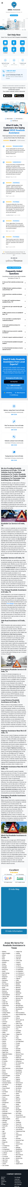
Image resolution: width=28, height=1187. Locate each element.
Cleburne (4, 1009)
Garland (4, 1100)
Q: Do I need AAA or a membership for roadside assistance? (14, 319)
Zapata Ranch (19, 1163)
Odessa (18, 1018)
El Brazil (4, 1059)
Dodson (4, 1045)
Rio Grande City (20, 1063)
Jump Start (17, 1179)
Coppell (4, 1023)
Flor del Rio (5, 1084)
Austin (4, 971)
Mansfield (18, 982)
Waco (17, 1145)
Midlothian (18, 993)
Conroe (4, 1020)
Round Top (18, 1074)
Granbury (4, 1106)
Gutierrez (4, 1115)
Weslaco (18, 1153)
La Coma (4, 1147)
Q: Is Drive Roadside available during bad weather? (14, 342)
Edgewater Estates (7, 1054)
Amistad (4, 966)
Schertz (18, 1095)
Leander (18, 953)
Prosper (18, 1043)
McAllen (18, 984)
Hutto (3, 1129)
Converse (4, 1021)
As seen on (14, 258)
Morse (17, 1002)
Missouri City (19, 998)
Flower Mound (6, 1088)
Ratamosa (18, 1057)
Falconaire (5, 1077)
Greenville (4, 1111)
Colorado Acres (6, 1016)
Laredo (4, 1163)
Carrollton (4, 998)
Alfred (3, 955)
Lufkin (17, 980)
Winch (22, 52)
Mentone (18, 987)
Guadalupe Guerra (6, 1113)
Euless (4, 1072)
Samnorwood (19, 1083)
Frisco (4, 1097)
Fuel (14, 52)
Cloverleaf (5, 1011)
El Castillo (4, 1061)
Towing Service (18, 1182)
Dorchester (5, 1048)
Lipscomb (18, 957)
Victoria (18, 1142)
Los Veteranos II (20, 975)
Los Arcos (18, 966)
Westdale (18, 1156)
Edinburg (4, 1056)
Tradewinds (19, 1135)
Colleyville (5, 1014)
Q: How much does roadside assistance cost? (14, 295)
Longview (18, 964)
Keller (3, 1136)
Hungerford (5, 1124)
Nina (17, 1011)
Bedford (4, 978)
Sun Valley (18, 1113)
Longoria (18, 962)
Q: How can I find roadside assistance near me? (14, 282)
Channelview (5, 1005)
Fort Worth (5, 1091)
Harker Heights (6, 1118)
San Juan (18, 1090)
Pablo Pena (19, 1023)
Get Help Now (14, 381)
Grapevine (4, 1109)
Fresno (4, 1093)
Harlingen (4, 1120)
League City (19, 951)
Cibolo (4, 1007)
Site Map (3, 1184)
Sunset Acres (19, 1115)
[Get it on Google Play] (19, 96)
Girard (3, 1104)
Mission (18, 994)
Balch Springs (5, 973)
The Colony (19, 1126)
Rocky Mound (19, 1068)
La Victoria (5, 1156)
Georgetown (5, 1102)
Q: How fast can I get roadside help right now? (14, 307)
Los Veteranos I (20, 973)
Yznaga (18, 1162)
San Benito (18, 1088)
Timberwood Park (20, 1131)
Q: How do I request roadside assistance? (14, 337)
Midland (18, 991)
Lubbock (18, 978)
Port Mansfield (20, 1041)
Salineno (18, 1081)
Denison (4, 1039)
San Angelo (19, 1084)
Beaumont (4, 976)
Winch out (16, 1186)
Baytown (4, 975)
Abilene (4, 951)
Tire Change (17, 1177)
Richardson (19, 1061)
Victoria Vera (19, 1144)
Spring (17, 1108)
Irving (3, 1135)
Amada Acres (5, 960)
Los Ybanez (19, 976)
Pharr (17, 1036)
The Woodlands (20, 1127)
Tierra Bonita (19, 1129)
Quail (17, 1047)
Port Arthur (18, 1039)
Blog (2, 1183)
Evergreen (5, 1074)
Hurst (3, 1127)
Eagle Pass (5, 1052)
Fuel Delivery (17, 1181)
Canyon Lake (5, 996)
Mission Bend (19, 996)
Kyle (3, 1144)
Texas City (18, 1124)
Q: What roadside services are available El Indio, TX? (14, 313)
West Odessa (19, 1154)
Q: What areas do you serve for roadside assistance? (14, 332)
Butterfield (5, 993)
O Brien (18, 1016)
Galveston (4, 1099)
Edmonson (5, 1057)
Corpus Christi (6, 1027)
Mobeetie (18, 1000)
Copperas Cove (6, 1025)
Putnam (18, 1045)
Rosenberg (19, 1070)
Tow (22, 46)
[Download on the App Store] (7, 95)
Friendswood (5, 1095)
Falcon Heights (6, 1075)
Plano (17, 1038)
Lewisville (18, 955)
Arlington (4, 967)
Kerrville (4, 1138)
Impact (4, 1133)
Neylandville (19, 1009)
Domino (4, 1047)
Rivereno (18, 1065)
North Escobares (20, 1012)
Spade (17, 1104)
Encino (4, 1070)
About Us (3, 1177)
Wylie (17, 1160)
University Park (20, 1140)
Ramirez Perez (20, 1054)
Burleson (4, 991)
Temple (18, 1120)
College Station (6, 1012)
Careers (3, 1180)
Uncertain (18, 1138)
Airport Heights (6, 953)
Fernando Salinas (6, 1083)
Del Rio (4, 1038)
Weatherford (19, 1151)
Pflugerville (19, 1034)
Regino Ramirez (20, 1059)
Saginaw (18, 1079)
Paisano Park (19, 1025)
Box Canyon (5, 984)
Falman (4, 1079)
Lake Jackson (5, 1158)
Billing (2, 1178)
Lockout (5, 52)
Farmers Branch (6, 1081)
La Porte (4, 1154)
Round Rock (19, 1072)
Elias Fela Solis (6, 1068)
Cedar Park (5, 1003)
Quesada (18, 1048)
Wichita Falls (19, 1158)
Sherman (18, 1099)
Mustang (18, 1003)
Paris (17, 1029)
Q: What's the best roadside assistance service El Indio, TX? (14, 289)
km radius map (14, 908)
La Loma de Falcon (7, 1151)
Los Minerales (19, 969)
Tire (14, 46)
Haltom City (5, 1117)
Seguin (17, 1097)
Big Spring (5, 980)
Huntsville (4, 1126)
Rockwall (18, 1066)
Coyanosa (4, 1030)
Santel (17, 1093)
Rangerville (19, 1056)
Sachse (18, 1077)
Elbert (3, 1066)
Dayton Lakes (5, 1034)
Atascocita (5, 969)
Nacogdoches (19, 1005)
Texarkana (18, 1122)
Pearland (18, 1032)
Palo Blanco (19, 1027)
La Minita (4, 1153)
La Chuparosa (5, 1145)
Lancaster (4, 1162)
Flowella (4, 1086)
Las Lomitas (5, 1165)
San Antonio (19, 1086)
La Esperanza (5, 1149)
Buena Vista (5, 989)
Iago (3, 1131)
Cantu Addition (6, 994)
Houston (4, 1122)
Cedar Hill (4, 1002)
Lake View (5, 1160)
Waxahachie (19, 1149)
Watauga (18, 1147)
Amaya (4, 964)
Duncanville (5, 1050)
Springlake (18, 1109)
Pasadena (18, 1030)
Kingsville (4, 1142)
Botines (4, 982)
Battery (5, 46)
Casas (4, 1000)
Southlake (18, 1102)
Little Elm (18, 958)
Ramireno (18, 1052)
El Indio (4, 1063)
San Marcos (19, 1091)
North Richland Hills (21, 1014)
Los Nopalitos (19, 971)
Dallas (4, 1032)
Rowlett (18, 1075)
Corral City (5, 1029)
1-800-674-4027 (14, 385)
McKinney (18, 985)
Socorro (18, 1100)
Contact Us (3, 1181)
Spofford (18, 1106)
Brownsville (5, 985)
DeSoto (4, 1043)
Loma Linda (19, 960)
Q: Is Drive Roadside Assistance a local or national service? (14, 348)
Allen (3, 957)
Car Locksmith (17, 1184)
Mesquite (18, 989)
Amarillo (4, 962)
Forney (4, 1090)
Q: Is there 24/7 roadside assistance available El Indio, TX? (14, 301)
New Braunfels (19, 1007)
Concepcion (5, 1018)
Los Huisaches (20, 967)
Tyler (17, 1136)
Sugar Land (19, 1111)
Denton (4, 1041)
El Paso (4, 1065)
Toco (17, 1133)
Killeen (4, 1140)
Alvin (3, 958)
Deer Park (4, 1036)
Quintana (18, 1050)
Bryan (3, 987)
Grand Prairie (5, 1108)
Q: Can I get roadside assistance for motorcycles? (14, 325)
